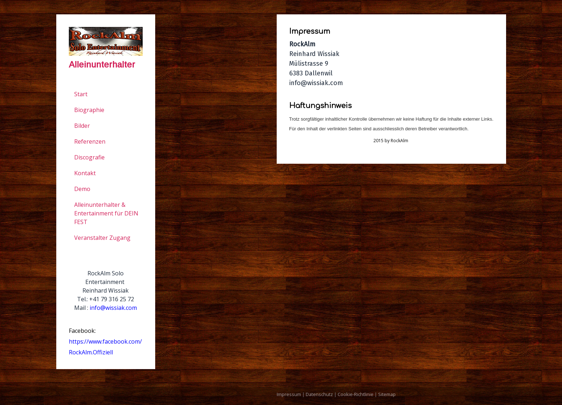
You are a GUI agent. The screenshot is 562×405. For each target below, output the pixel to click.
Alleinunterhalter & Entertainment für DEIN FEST (106, 213)
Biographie (89, 110)
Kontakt (85, 173)
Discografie (89, 157)
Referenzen (89, 141)
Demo (82, 189)
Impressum (289, 394)
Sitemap (387, 394)
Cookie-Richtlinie (355, 394)
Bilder (82, 126)
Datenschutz (319, 394)
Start (80, 94)
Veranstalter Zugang (102, 238)
